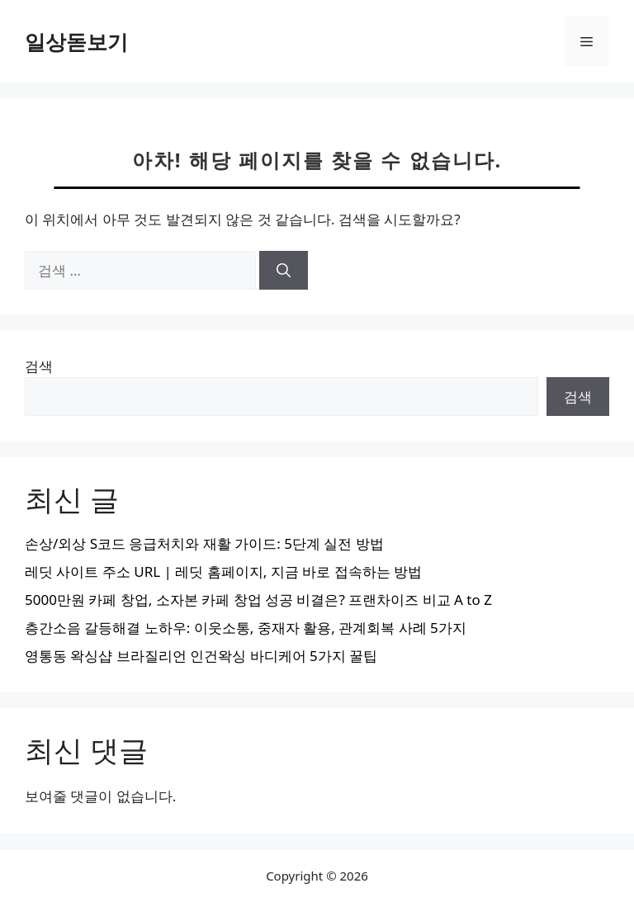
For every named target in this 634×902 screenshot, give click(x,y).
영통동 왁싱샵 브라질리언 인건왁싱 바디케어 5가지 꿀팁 (201, 655)
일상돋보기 (76, 41)
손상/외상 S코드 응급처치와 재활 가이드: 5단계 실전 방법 (204, 543)
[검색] (283, 270)
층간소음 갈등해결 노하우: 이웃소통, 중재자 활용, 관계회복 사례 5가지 (245, 627)
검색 (39, 366)
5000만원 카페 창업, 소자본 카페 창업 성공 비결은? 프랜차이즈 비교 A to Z (258, 599)
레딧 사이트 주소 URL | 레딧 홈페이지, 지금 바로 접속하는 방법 (223, 571)
